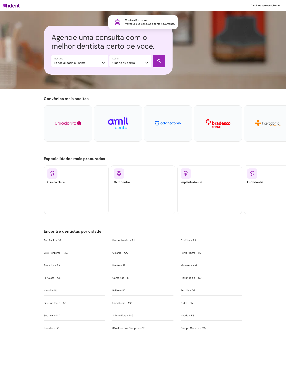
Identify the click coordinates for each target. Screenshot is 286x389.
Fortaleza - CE (52, 277)
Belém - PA (118, 290)
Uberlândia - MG (122, 303)
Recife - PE (118, 265)
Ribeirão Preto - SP (55, 303)
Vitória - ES (187, 315)
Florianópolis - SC (191, 277)
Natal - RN (187, 303)
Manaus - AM (189, 265)
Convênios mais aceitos (67, 98)
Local (115, 58)
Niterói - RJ (50, 290)
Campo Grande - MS (193, 328)
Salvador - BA (52, 265)
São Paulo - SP (52, 240)
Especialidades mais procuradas (75, 158)
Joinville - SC (51, 328)
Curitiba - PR (188, 240)
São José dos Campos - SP (128, 328)
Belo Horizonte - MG (56, 252)
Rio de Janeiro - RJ (123, 240)
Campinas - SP (121, 277)
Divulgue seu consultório (265, 5)
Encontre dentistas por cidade (73, 231)
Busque (58, 58)
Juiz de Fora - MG (123, 315)
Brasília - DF (188, 290)
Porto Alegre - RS (191, 252)
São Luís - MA (52, 315)
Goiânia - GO (120, 252)
